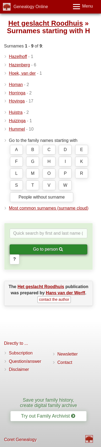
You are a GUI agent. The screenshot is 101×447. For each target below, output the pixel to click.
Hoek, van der (22, 73)
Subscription (21, 353)
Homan (16, 84)
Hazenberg (19, 65)
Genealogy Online (30, 6)
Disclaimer (19, 369)
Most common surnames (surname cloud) (48, 208)
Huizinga (17, 120)
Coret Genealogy (20, 439)
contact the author (54, 299)
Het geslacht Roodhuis (45, 23)
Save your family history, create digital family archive (48, 402)
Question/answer (25, 361)
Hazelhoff (18, 56)
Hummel (17, 129)
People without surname (42, 197)
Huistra (16, 112)
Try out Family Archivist (48, 416)
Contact (64, 362)
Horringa (17, 93)
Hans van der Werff (65, 293)
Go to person (48, 249)
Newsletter (67, 354)
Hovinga (17, 101)
